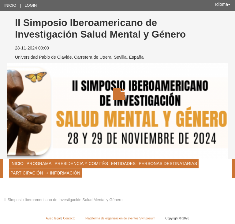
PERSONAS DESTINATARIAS (168, 163)
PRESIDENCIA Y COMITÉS (81, 163)
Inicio (10, 5)
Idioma (222, 4)
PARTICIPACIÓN (26, 173)
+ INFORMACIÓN (63, 173)
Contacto (69, 218)
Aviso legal (54, 218)
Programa (39, 163)
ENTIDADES (123, 163)
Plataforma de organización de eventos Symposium (120, 218)
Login (30, 5)
